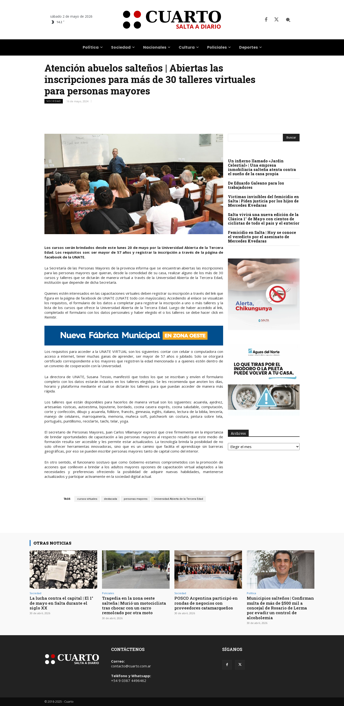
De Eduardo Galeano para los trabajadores (256, 185)
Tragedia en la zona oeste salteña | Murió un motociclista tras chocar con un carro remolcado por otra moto (134, 605)
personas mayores (135, 498)
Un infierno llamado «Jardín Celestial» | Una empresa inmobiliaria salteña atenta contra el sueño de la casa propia (262, 167)
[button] (288, 20)
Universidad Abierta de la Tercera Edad (178, 498)
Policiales (108, 593)
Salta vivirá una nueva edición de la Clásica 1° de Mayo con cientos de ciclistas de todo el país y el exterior (263, 219)
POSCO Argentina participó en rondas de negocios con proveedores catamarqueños (206, 603)
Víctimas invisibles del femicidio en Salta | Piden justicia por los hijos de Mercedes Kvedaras (263, 201)
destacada (110, 498)
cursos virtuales (87, 498)
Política (251, 593)
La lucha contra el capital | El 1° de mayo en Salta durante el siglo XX (61, 603)
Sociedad (53, 101)
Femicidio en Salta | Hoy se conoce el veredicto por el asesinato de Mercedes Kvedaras (262, 236)
